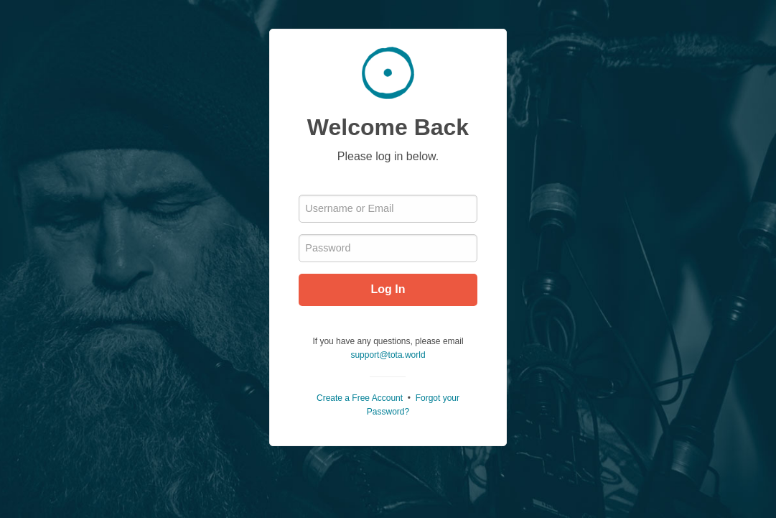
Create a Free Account (360, 398)
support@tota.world (387, 355)
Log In (388, 289)
